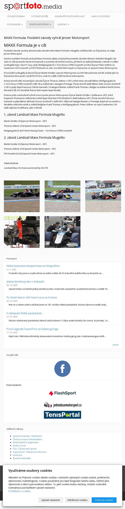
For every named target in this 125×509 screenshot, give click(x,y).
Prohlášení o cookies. (19, 491)
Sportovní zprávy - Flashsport (27, 436)
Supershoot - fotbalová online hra (29, 451)
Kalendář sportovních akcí (70, 16)
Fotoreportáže (39, 16)
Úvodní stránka (16, 16)
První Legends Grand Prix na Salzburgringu (32, 329)
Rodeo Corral (19, 445)
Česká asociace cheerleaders (27, 439)
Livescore (17, 455)
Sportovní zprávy (40, 24)
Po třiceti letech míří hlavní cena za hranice (31, 297)
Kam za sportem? (100, 16)
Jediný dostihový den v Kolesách (25, 281)
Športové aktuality (22, 458)
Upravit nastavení (51, 500)
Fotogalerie (15, 24)
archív (116, 344)
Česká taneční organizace (25, 442)
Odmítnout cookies (77, 500)
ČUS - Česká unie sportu (25, 448)
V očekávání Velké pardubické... (24, 313)
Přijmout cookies (104, 500)
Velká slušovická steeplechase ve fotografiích (33, 266)
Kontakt (63, 24)
